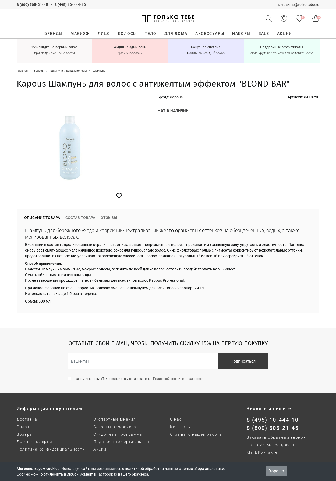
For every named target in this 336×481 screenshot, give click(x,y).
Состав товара (80, 217)
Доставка (27, 419)
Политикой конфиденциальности (178, 379)
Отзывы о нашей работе (196, 434)
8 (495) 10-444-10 (70, 4)
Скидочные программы (118, 434)
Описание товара (42, 217)
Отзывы (109, 217)
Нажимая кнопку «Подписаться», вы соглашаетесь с (138, 379)
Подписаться (243, 361)
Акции (99, 449)
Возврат (26, 434)
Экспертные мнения (114, 419)
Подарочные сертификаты (121, 441)
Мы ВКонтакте (262, 452)
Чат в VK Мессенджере (271, 445)
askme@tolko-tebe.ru (301, 4)
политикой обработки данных (151, 468)
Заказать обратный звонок (276, 437)
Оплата (24, 427)
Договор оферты (34, 441)
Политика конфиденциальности (51, 449)
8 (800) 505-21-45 (32, 4)
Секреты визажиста (114, 427)
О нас (176, 419)
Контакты (180, 427)
